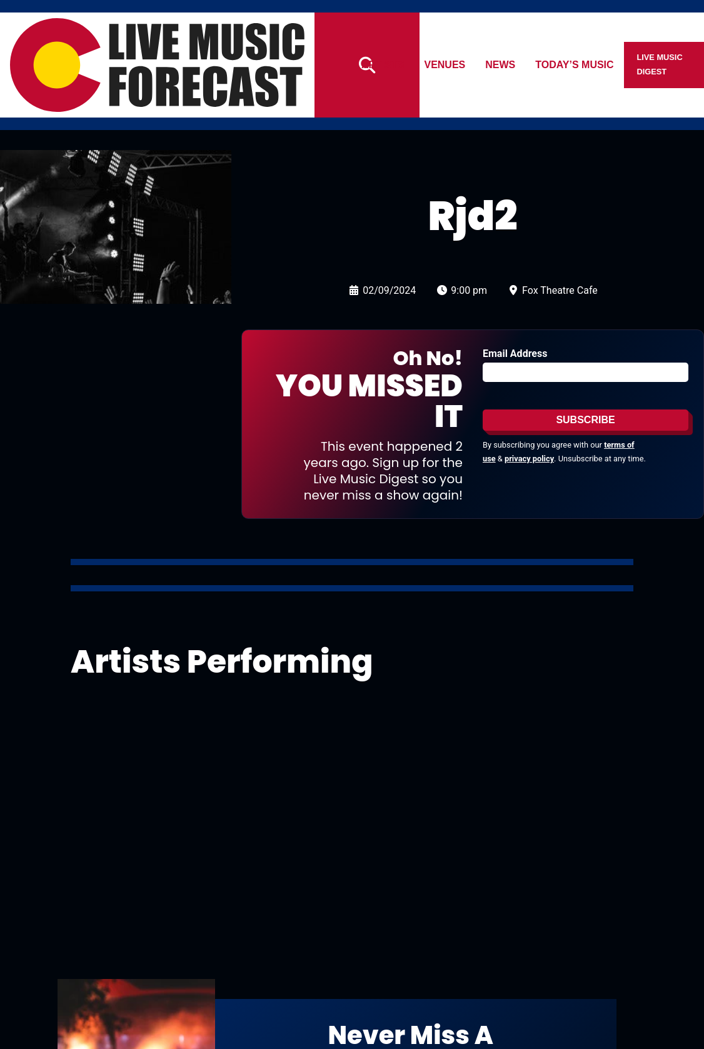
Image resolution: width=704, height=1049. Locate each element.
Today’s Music (575, 64)
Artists (382, 64)
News (501, 64)
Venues (445, 64)
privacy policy (529, 458)
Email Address (515, 353)
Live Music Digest (660, 64)
